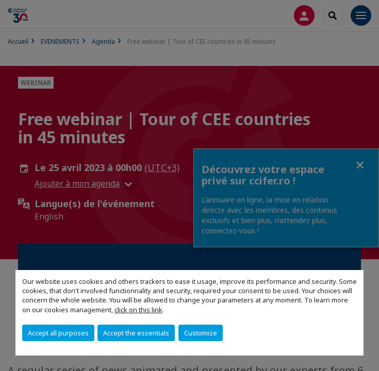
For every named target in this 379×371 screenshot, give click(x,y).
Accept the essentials (136, 333)
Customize (200, 333)
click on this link (138, 309)
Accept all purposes (58, 333)
